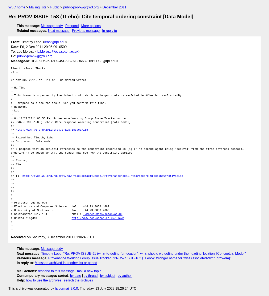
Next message (59, 30)
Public (54, 7)
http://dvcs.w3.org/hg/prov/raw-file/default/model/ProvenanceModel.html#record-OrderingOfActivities (102, 176)
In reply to (109, 30)
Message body (52, 26)
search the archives (78, 280)
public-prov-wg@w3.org (81, 7)
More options (91, 26)
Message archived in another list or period (66, 263)
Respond (72, 26)
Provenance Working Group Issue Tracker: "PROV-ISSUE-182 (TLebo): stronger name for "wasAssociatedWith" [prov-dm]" (139, 258)
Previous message (86, 30)
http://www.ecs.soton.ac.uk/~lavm (98, 218)
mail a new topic (89, 271)
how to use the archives (43, 280)
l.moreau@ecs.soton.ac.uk (102, 214)
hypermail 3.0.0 (66, 288)
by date (75, 275)
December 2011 (115, 7)
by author (125, 275)
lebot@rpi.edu (54, 42)
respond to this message (56, 271)
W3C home (16, 7)
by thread (91, 275)
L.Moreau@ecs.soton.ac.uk (57, 51)
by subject (107, 275)
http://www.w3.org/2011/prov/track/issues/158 (52, 130)
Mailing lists (37, 7)
